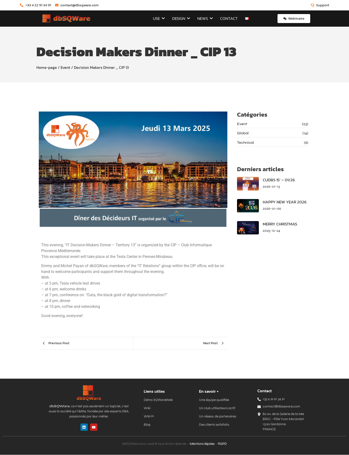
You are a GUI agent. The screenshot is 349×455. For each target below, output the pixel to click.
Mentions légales (202, 444)
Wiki (147, 408)
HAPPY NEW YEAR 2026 (283, 202)
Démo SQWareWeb (158, 400)
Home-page (46, 68)
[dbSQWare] (66, 18)
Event (65, 68)
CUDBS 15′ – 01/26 (278, 180)
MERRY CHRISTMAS (279, 224)
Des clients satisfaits (214, 425)
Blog (147, 425)
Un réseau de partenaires (217, 417)
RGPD (222, 444)
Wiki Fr (149, 417)
